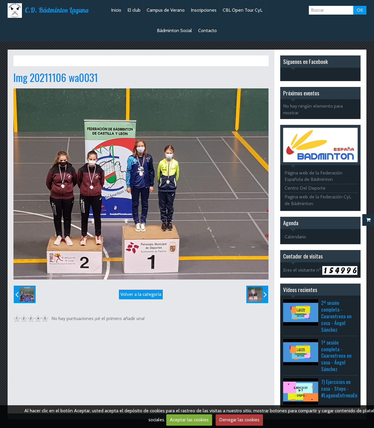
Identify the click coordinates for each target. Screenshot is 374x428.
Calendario (295, 237)
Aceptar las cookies (189, 419)
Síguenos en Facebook (305, 61)
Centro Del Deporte (305, 188)
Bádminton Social (174, 30)
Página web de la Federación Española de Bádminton (313, 176)
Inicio (116, 10)
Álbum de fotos (52, 60)
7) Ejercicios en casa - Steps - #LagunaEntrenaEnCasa (344, 388)
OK (360, 10)
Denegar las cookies (239, 419)
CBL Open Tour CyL (242, 10)
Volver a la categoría (140, 294)
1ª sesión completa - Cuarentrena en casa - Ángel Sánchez (336, 355)
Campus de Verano (166, 10)
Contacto (207, 30)
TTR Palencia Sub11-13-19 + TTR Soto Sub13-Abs (116, 60)
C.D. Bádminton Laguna (56, 10)
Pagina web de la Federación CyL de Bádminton (318, 200)
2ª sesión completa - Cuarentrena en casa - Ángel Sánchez (336, 316)
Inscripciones (204, 10)
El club (134, 10)
